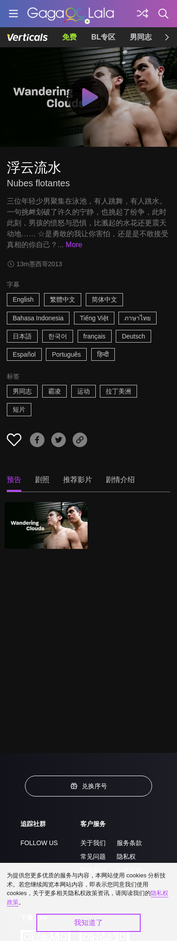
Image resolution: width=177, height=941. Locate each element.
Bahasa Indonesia (38, 318)
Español (24, 354)
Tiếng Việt (94, 318)
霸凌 (54, 391)
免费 (69, 37)
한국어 (57, 336)
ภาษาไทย (137, 318)
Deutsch (133, 336)
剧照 (42, 479)
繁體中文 (62, 299)
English (23, 299)
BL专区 (103, 37)
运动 (83, 391)
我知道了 (88, 922)
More (74, 245)
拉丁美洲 (118, 391)
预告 (14, 479)
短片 (19, 409)
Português (66, 354)
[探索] (142, 13)
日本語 (22, 336)
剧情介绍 (120, 479)
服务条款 (129, 842)
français (95, 336)
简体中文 (104, 299)
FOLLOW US (39, 842)
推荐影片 (77, 479)
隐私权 (126, 856)
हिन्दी (103, 354)
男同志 (141, 37)
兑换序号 (88, 786)
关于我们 (93, 842)
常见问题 (93, 856)
